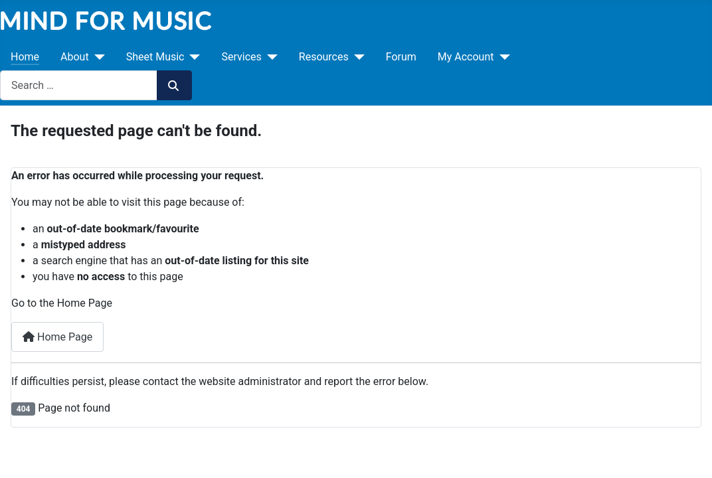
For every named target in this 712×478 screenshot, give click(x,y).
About (74, 56)
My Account (466, 56)
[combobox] (78, 85)
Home (25, 56)
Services (241, 56)
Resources (324, 56)
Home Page (57, 337)
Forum (401, 56)
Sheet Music (155, 56)
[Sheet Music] (192, 57)
